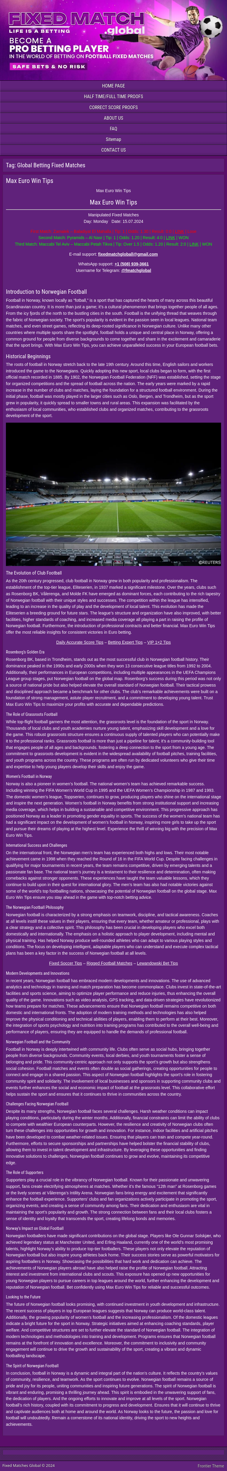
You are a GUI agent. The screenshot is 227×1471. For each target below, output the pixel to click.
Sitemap (113, 139)
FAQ (113, 129)
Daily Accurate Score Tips (79, 642)
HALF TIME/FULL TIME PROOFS (113, 96)
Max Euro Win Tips (29, 180)
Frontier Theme (211, 1466)
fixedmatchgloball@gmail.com (128, 254)
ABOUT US (113, 118)
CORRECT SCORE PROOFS (113, 107)
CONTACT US (113, 150)
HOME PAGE (113, 86)
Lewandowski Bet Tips (157, 963)
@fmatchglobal (136, 270)
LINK (179, 231)
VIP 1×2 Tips (159, 642)
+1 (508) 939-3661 (132, 264)
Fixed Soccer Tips (65, 963)
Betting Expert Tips (125, 642)
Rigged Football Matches (109, 963)
